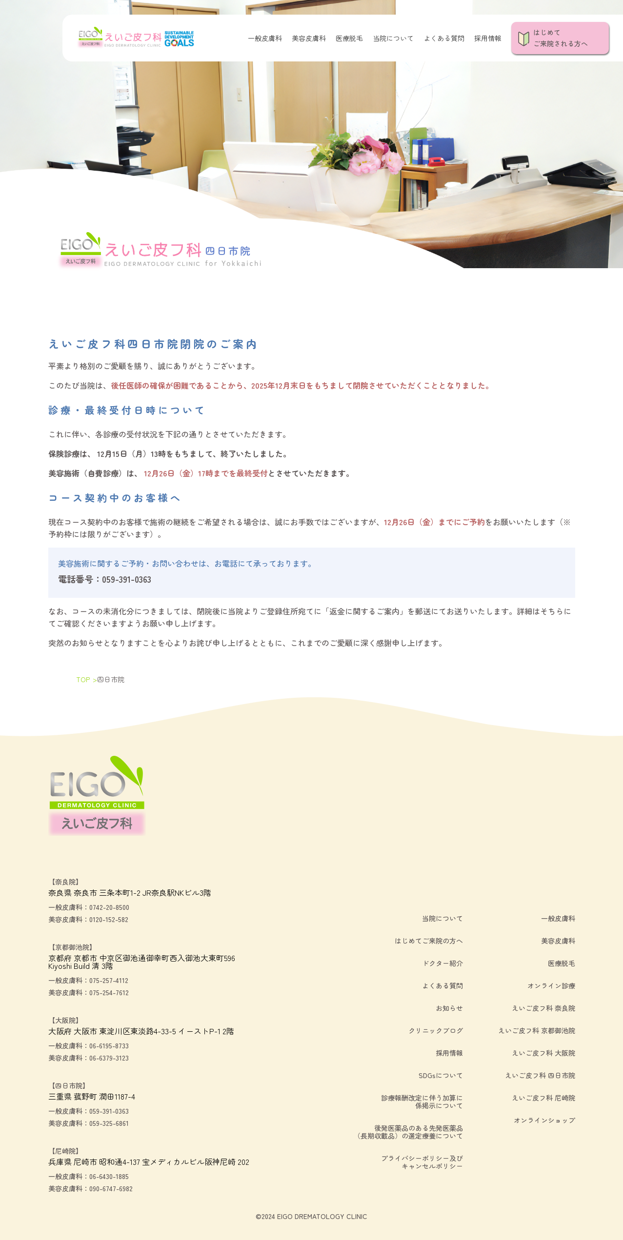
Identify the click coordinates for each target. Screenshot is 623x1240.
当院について (393, 38)
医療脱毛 (349, 38)
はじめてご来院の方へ (429, 940)
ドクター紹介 (442, 963)
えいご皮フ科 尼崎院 (543, 1097)
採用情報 (488, 38)
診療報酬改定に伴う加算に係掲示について (422, 1101)
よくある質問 (443, 38)
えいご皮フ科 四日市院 (540, 1075)
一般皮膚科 (265, 38)
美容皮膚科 (309, 38)
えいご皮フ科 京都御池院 (536, 1030)
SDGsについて (441, 1075)
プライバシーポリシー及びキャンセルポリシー (422, 1162)
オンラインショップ (544, 1120)
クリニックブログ (435, 1030)
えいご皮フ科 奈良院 (543, 1008)
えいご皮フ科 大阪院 (543, 1053)
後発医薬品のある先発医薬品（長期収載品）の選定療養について (408, 1132)
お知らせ (449, 1008)
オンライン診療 (551, 985)
